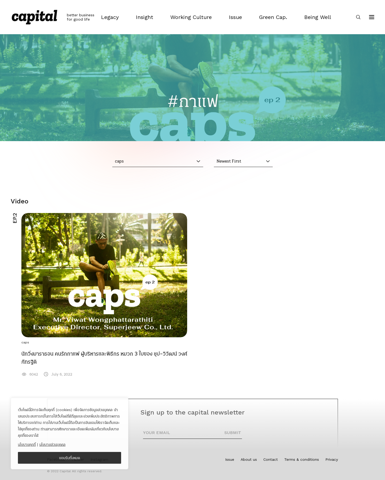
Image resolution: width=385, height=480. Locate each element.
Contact (270, 459)
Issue (229, 459)
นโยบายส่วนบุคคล (52, 444)
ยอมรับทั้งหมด (69, 458)
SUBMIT (232, 432)
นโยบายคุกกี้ (27, 444)
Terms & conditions (301, 459)
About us (249, 459)
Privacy (331, 459)
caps (25, 342)
